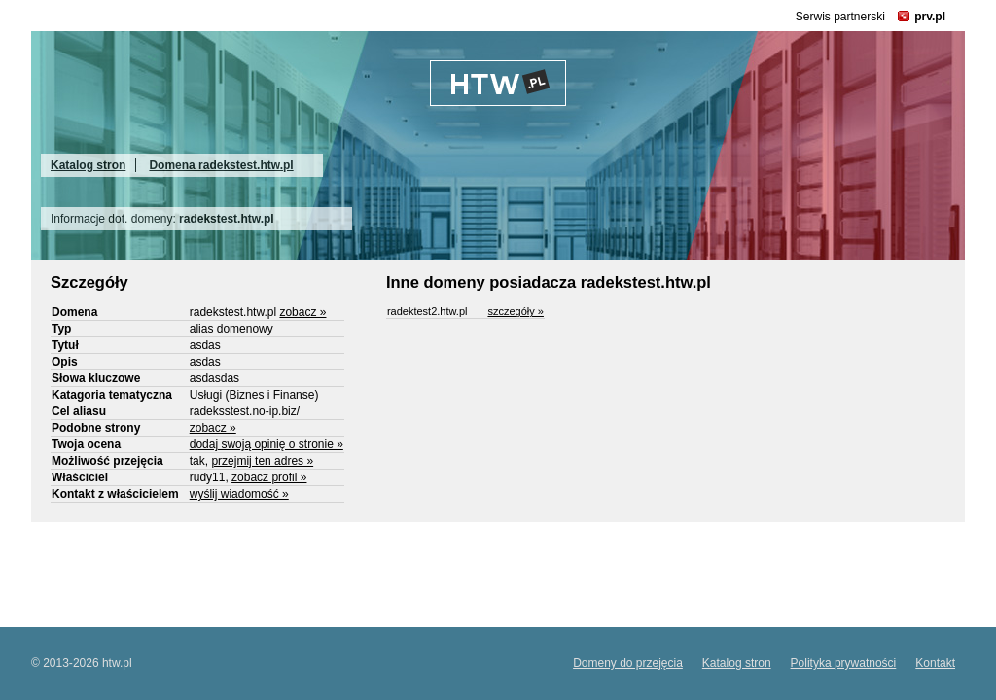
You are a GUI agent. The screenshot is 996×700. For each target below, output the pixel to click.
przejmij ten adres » (262, 461)
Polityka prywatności (844, 663)
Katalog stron (88, 165)
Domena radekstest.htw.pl (221, 165)
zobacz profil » (268, 477)
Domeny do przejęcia (628, 663)
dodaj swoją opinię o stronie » (266, 444)
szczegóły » (515, 311)
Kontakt (935, 663)
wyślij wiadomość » (239, 494)
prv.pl (929, 16)
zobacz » (302, 312)
